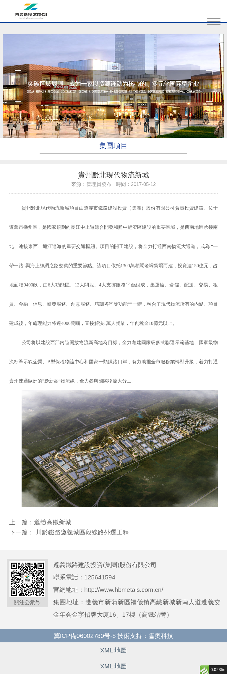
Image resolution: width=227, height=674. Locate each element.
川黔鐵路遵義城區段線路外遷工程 (82, 532)
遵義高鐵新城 (52, 522)
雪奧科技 (160, 635)
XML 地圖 (113, 650)
